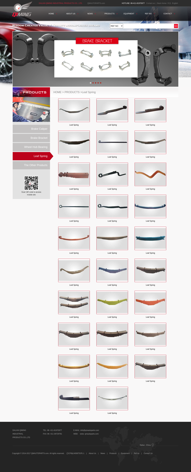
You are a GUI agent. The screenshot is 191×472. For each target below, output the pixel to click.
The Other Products (35, 165)
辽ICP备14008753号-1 (75, 453)
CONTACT (169, 14)
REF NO (150, 14)
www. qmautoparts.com (89, 434)
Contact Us (148, 453)
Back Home (162, 3)
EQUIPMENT (130, 14)
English (175, 3)
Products (113, 453)
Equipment (125, 453)
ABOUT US (72, 14)
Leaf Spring (40, 156)
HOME (53, 14)
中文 (169, 3)
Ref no (136, 453)
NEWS (91, 14)
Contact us (150, 3)
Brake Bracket (39, 137)
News (103, 453)
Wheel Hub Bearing (35, 147)
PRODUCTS (111, 14)
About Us (93, 453)
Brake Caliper (39, 128)
